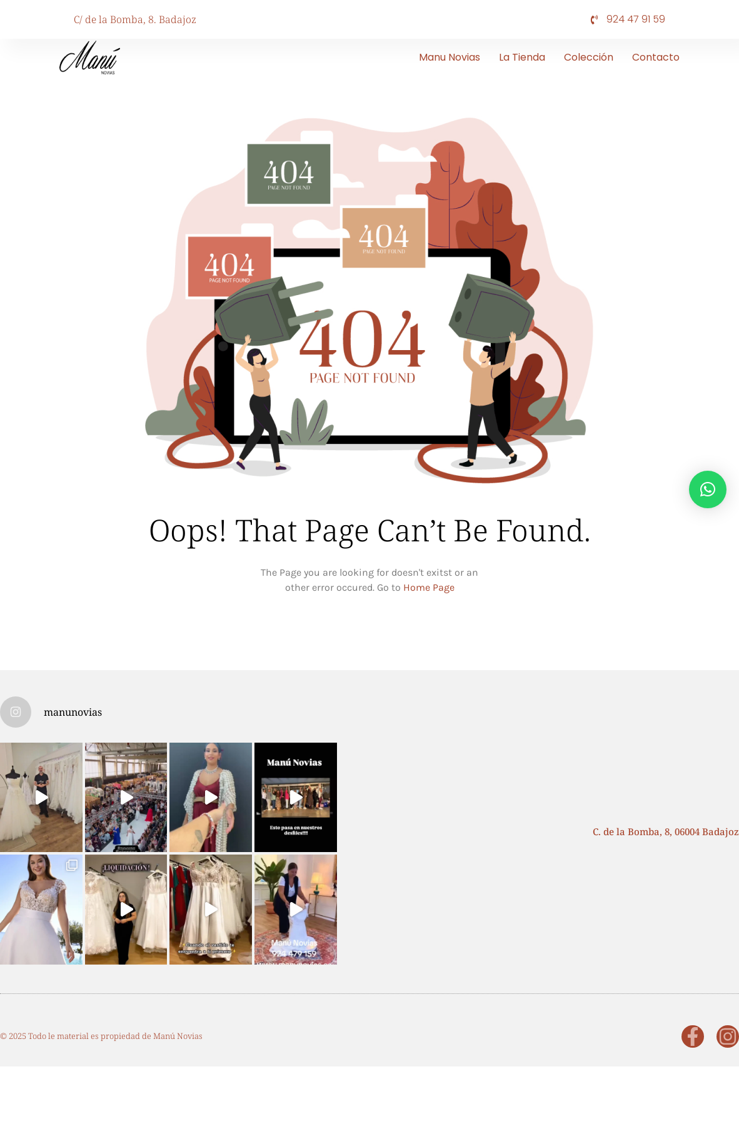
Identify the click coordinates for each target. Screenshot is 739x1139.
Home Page (429, 587)
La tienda (522, 57)
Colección (588, 57)
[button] (707, 489)
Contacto (656, 57)
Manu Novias (449, 57)
